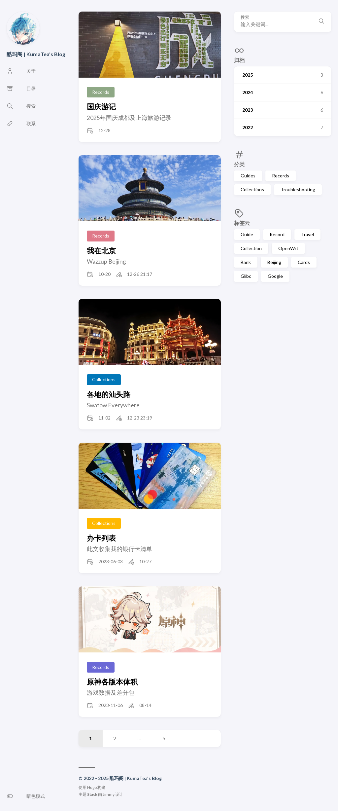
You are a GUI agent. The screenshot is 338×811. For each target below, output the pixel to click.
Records (280, 175)
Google (275, 276)
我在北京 (101, 250)
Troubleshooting (298, 189)
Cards (304, 262)
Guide (247, 234)
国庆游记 (101, 106)
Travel (307, 234)
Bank (246, 262)
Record (277, 234)
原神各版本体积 (112, 681)
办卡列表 (101, 538)
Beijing (274, 262)
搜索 (245, 17)
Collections (252, 189)
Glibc (246, 276)
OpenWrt (288, 248)
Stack (92, 794)
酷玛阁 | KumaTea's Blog (36, 54)
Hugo (92, 787)
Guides (248, 175)
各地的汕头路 (108, 394)
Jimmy (109, 794)
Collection (251, 248)
